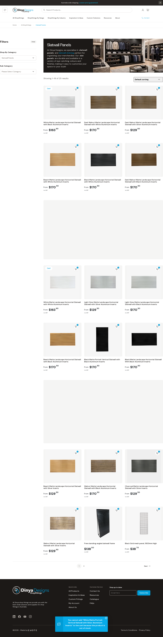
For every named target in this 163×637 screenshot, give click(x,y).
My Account (74, 603)
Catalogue (94, 599)
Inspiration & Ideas (76, 18)
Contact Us (95, 591)
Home (15, 25)
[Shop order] (148, 79)
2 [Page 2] (83, 566)
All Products (74, 591)
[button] (160, 3)
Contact (145, 18)
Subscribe (143, 593)
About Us (73, 607)
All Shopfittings (18, 18)
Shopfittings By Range (36, 18)
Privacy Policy (144, 630)
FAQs (92, 603)
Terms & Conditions (129, 630)
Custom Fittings (76, 599)
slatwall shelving (66, 53)
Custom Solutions (93, 18)
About (117, 18)
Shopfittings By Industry (57, 18)
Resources (108, 18)
